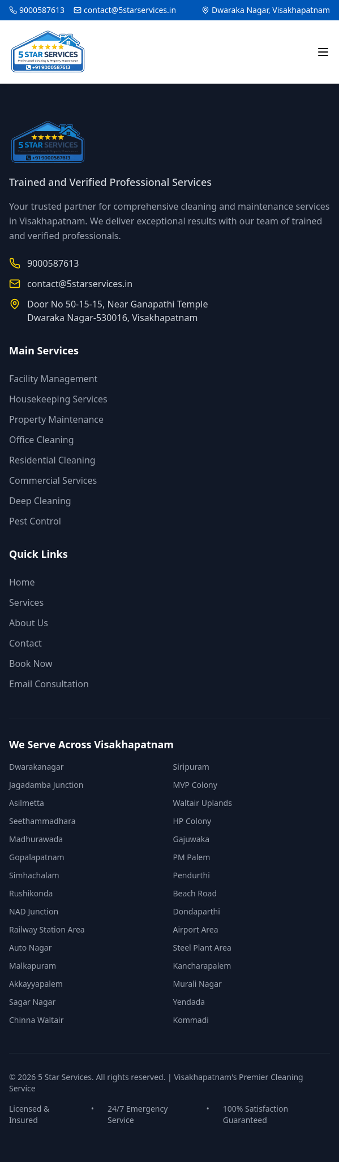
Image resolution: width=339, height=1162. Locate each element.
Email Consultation (49, 684)
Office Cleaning (41, 439)
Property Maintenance (56, 419)
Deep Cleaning (40, 501)
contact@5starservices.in (130, 10)
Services (26, 602)
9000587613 (42, 10)
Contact (25, 643)
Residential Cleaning (52, 460)
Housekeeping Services (58, 399)
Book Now (31, 663)
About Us (28, 623)
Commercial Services (53, 480)
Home (22, 582)
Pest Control (35, 521)
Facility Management (53, 378)
